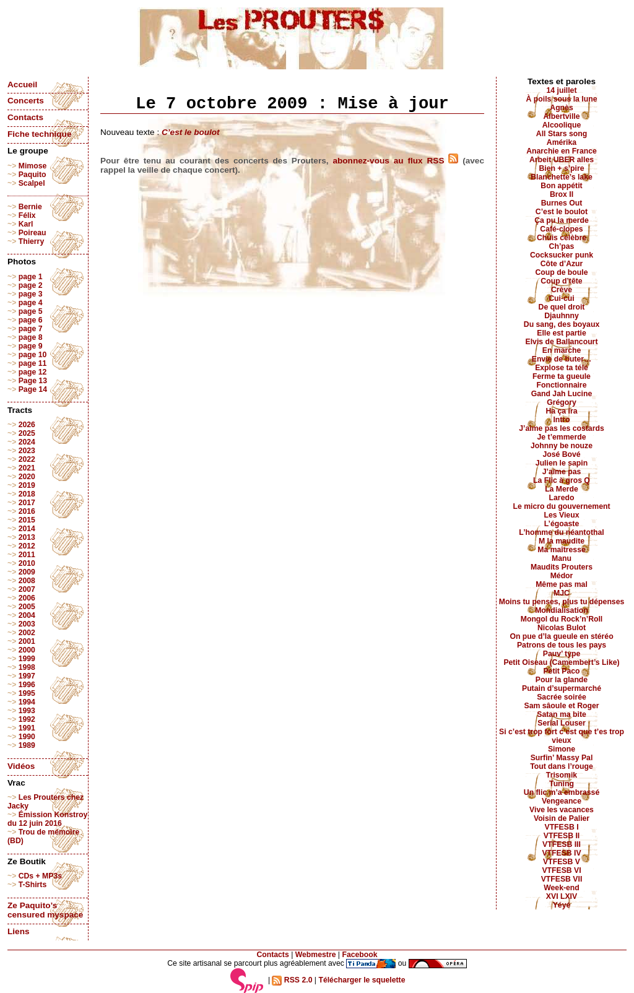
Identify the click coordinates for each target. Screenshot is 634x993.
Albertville (561, 116)
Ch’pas (562, 246)
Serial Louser (561, 723)
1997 (27, 676)
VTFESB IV (561, 853)
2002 (27, 632)
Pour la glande (562, 679)
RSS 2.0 (292, 980)
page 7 (31, 328)
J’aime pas (561, 471)
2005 (27, 606)
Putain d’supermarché (561, 688)
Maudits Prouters (562, 567)
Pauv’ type (562, 653)
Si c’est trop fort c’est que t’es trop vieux (561, 736)
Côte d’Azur (562, 263)
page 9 (31, 346)
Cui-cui (561, 298)
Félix (27, 215)
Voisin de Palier (561, 818)
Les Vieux (562, 515)
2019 (27, 485)
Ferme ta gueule (561, 376)
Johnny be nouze (562, 445)
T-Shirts (33, 884)
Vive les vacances (561, 809)
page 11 (33, 363)
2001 (27, 641)
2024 (27, 442)
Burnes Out (562, 203)
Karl (26, 224)
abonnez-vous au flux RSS (395, 160)
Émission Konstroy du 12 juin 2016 (47, 819)
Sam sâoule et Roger (561, 705)
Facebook (359, 954)
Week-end (562, 887)
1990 (27, 736)
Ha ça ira (561, 411)
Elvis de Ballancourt (562, 341)
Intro (561, 419)
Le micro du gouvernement (561, 506)
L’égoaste (561, 523)
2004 (27, 615)
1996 (27, 684)
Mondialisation (561, 610)
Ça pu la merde (561, 220)
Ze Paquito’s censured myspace (45, 910)
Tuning (561, 783)
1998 (27, 667)
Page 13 (33, 380)
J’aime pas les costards (561, 428)
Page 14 (33, 389)
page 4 (31, 302)
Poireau (32, 232)
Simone (561, 749)
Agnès (561, 107)
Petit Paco (561, 671)
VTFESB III (561, 844)
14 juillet (562, 90)
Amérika (561, 142)
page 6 (31, 320)
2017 (27, 502)
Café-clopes (561, 229)
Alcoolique (561, 125)
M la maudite (561, 541)
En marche (561, 350)
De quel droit (562, 307)
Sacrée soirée (561, 697)
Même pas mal (562, 584)
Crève (561, 289)
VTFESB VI (561, 870)
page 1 (31, 276)
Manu (561, 558)
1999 (27, 658)
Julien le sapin (562, 463)
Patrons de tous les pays (561, 645)
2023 (27, 450)
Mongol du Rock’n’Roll (562, 619)
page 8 (31, 337)
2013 (27, 537)
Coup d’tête (561, 281)
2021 (27, 468)
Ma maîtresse (561, 549)
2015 (27, 520)
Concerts (25, 100)
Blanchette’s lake (562, 177)
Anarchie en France (561, 151)
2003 (27, 624)
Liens (18, 931)
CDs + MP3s (40, 876)
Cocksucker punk (561, 255)
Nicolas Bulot (561, 627)
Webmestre (315, 954)
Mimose (33, 166)
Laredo (562, 497)
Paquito (32, 174)
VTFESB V (561, 861)
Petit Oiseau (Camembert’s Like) (561, 662)
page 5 (31, 311)
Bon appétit (561, 185)
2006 (27, 598)
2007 (27, 589)
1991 (27, 728)
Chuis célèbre (561, 237)
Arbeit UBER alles (561, 159)
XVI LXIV (561, 896)
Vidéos (21, 766)
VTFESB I (561, 827)
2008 (27, 580)
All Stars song (561, 133)
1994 (27, 702)
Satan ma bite (561, 714)
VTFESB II (562, 835)
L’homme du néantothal (561, 532)
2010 (27, 563)
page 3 (31, 294)
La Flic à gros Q (561, 480)
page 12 (33, 372)
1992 (27, 719)
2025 (27, 433)
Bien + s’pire (561, 168)
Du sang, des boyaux (561, 324)
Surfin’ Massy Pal (562, 757)
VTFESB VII (562, 879)
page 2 (31, 285)
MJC (562, 593)
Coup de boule (562, 272)
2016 (27, 511)
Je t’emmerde (561, 437)
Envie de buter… (562, 359)
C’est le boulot (191, 132)
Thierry (31, 241)
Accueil (22, 84)
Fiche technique (39, 134)
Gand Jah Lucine (562, 393)
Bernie (30, 206)
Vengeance (561, 801)
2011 (27, 554)
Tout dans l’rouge (561, 766)
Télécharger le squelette (361, 980)
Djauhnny (561, 315)
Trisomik (561, 775)
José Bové (561, 454)
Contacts (25, 117)
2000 (27, 650)
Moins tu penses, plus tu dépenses (562, 601)
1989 (27, 745)
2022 (27, 459)
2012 (27, 546)
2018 (27, 494)
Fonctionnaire (562, 385)
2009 (27, 572)
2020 (27, 476)
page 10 (33, 354)
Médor (561, 575)
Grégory (561, 402)
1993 (27, 710)
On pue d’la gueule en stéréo (561, 636)
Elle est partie (561, 333)
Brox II (561, 194)
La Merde (561, 489)
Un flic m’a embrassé (561, 792)
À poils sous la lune (561, 99)
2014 (27, 528)
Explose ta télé (561, 367)
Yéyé (562, 905)
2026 (27, 424)
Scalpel (32, 183)
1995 (27, 693)
